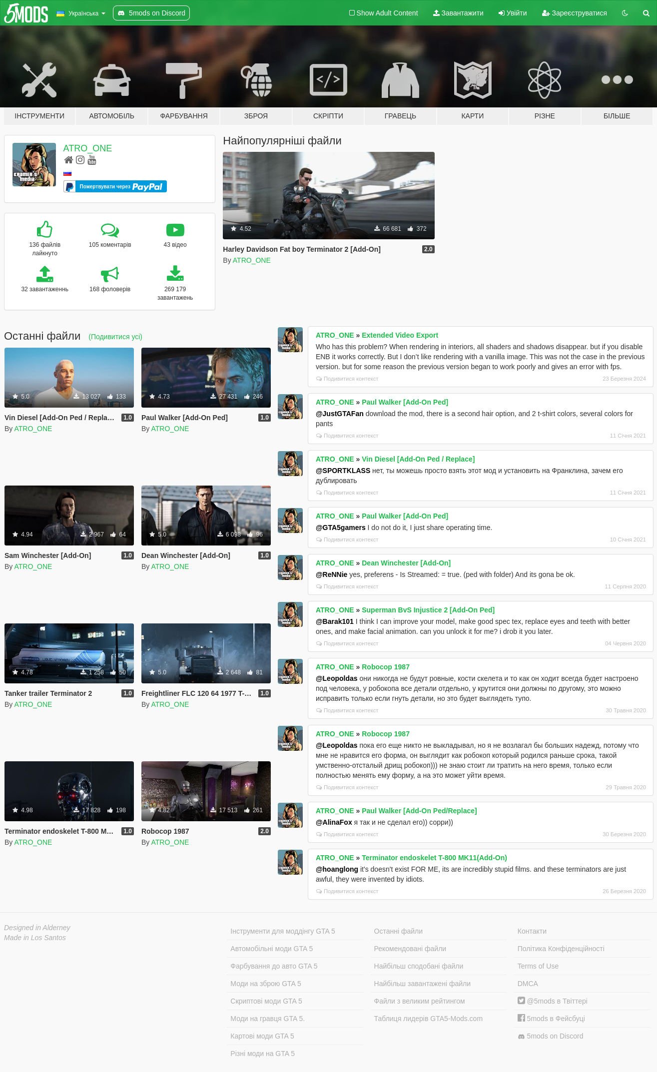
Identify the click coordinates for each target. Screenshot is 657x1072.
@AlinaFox (334, 822)
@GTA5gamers (341, 528)
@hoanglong (337, 869)
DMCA (528, 984)
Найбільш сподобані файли (419, 966)
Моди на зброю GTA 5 (265, 984)
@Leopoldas (337, 678)
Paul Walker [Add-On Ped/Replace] (419, 811)
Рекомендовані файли (410, 949)
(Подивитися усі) (115, 337)
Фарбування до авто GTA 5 (273, 966)
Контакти (532, 931)
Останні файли (398, 931)
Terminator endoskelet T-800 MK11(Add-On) (434, 858)
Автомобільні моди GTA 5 (271, 949)
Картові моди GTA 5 (262, 1036)
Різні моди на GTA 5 (262, 1054)
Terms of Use (538, 966)
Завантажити (458, 13)
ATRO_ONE (87, 148)
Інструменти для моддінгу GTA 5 (282, 931)
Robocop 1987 (386, 667)
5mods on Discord (551, 1036)
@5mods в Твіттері (553, 1001)
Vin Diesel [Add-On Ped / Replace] (418, 459)
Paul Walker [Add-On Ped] (405, 402)
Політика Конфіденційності (561, 949)
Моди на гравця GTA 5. (267, 1019)
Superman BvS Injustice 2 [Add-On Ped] (428, 610)
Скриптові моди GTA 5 (266, 1001)
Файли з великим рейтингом (419, 1001)
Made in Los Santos (35, 938)
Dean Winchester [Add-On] (406, 563)
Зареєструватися (574, 13)
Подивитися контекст (347, 379)
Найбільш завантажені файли (422, 984)
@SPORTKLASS (343, 471)
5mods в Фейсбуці (551, 1018)
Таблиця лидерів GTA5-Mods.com (428, 1019)
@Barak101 (335, 621)
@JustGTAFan (340, 414)
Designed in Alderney (37, 928)
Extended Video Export (400, 335)
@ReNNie (331, 574)
